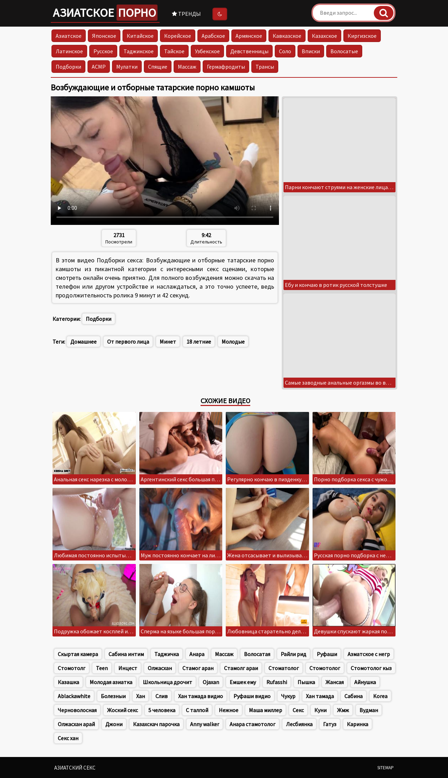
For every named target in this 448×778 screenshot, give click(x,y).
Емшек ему (243, 682)
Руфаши (327, 653)
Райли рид (293, 653)
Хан (140, 696)
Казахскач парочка (156, 724)
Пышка (306, 682)
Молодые (233, 341)
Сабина (353, 696)
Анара (196, 653)
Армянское (249, 35)
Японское (104, 35)
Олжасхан (160, 668)
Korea (380, 696)
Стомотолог (324, 668)
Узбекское (207, 51)
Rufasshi (276, 682)
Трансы (264, 66)
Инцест (127, 668)
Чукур (288, 696)
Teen (102, 668)
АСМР (99, 66)
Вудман (368, 710)
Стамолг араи (241, 668)
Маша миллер (265, 710)
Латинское (69, 51)
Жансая (335, 682)
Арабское (213, 35)
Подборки (68, 66)
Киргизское (362, 35)
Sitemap (385, 768)
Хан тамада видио (200, 696)
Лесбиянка (299, 724)
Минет (168, 341)
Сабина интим (126, 653)
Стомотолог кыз (371, 668)
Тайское (174, 51)
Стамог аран (198, 668)
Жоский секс (122, 710)
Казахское (324, 35)
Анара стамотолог (252, 724)
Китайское (140, 35)
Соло (285, 51)
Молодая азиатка (111, 682)
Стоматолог (283, 668)
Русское (103, 51)
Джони (113, 724)
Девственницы (249, 51)
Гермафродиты (226, 66)
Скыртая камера (78, 653)
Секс (298, 710)
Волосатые (344, 51)
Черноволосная (77, 710)
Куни (320, 710)
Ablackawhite (74, 696)
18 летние (199, 341)
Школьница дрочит (167, 682)
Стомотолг (71, 668)
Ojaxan (211, 682)
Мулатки (127, 66)
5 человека (161, 710)
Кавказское (287, 35)
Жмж (343, 710)
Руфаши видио (252, 696)
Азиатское (105, 13)
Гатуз (329, 724)
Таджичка (166, 653)
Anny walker (204, 724)
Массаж (187, 66)
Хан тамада (320, 696)
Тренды (186, 13)
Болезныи (113, 696)
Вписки (311, 51)
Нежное (228, 710)
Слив (161, 696)
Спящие (157, 66)
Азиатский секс (75, 767)
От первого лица (128, 341)
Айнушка (365, 682)
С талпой (197, 710)
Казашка (68, 682)
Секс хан (68, 738)
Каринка (357, 724)
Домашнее (83, 341)
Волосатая (257, 653)
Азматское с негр (369, 653)
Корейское (177, 35)
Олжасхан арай (76, 724)
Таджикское (139, 51)
